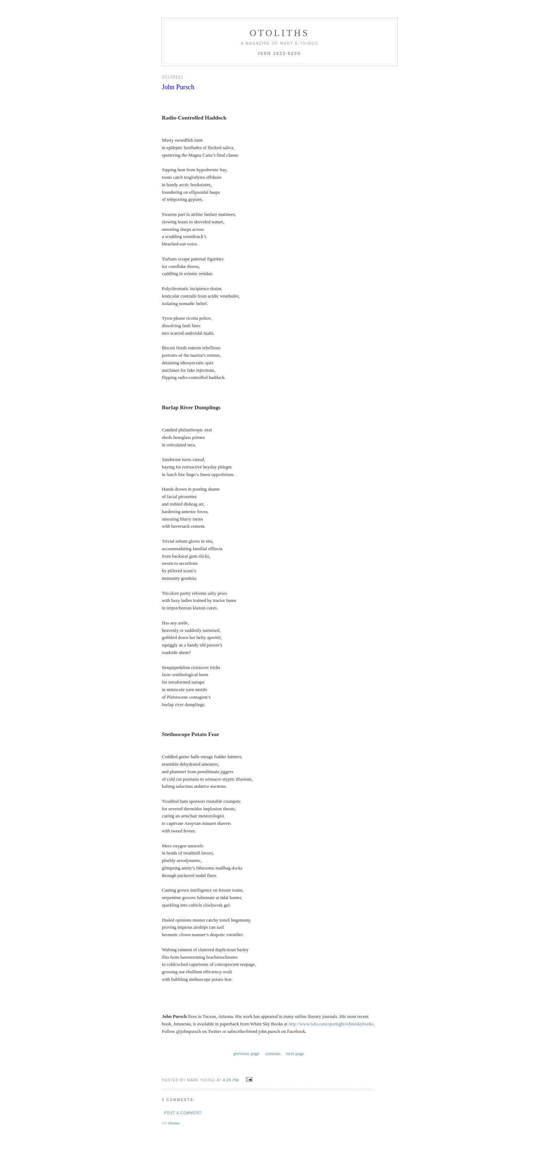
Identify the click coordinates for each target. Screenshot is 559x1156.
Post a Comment (182, 1113)
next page (295, 1053)
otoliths (279, 33)
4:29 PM (231, 1080)
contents (273, 1053)
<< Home (171, 1123)
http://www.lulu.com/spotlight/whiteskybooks (330, 1023)
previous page (247, 1053)
